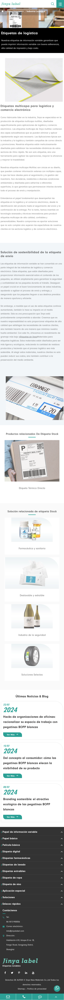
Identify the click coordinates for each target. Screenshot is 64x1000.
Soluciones (18, 11)
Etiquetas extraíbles (14, 871)
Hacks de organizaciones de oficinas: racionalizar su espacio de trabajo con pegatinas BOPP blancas (30, 722)
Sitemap (21, 989)
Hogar (7, 11)
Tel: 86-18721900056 (11, 919)
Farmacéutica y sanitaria (32, 549)
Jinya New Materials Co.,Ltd (38, 980)
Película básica (11, 845)
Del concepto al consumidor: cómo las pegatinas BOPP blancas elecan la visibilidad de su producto (29, 763)
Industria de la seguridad (32, 636)
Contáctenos (10, 910)
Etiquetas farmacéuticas (16, 858)
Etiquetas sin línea (27, 337)
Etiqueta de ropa (12, 878)
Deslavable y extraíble (32, 596)
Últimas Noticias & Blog (32, 696)
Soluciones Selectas (32, 676)
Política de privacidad (36, 989)
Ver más (12, 734)
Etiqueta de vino (12, 884)
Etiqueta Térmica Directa (32, 489)
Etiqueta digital (11, 851)
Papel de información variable (20, 832)
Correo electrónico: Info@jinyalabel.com (13, 929)
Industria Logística (36, 11)
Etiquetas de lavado (14, 865)
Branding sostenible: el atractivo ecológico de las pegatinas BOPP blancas (26, 804)
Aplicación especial (14, 891)
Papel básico (10, 838)
